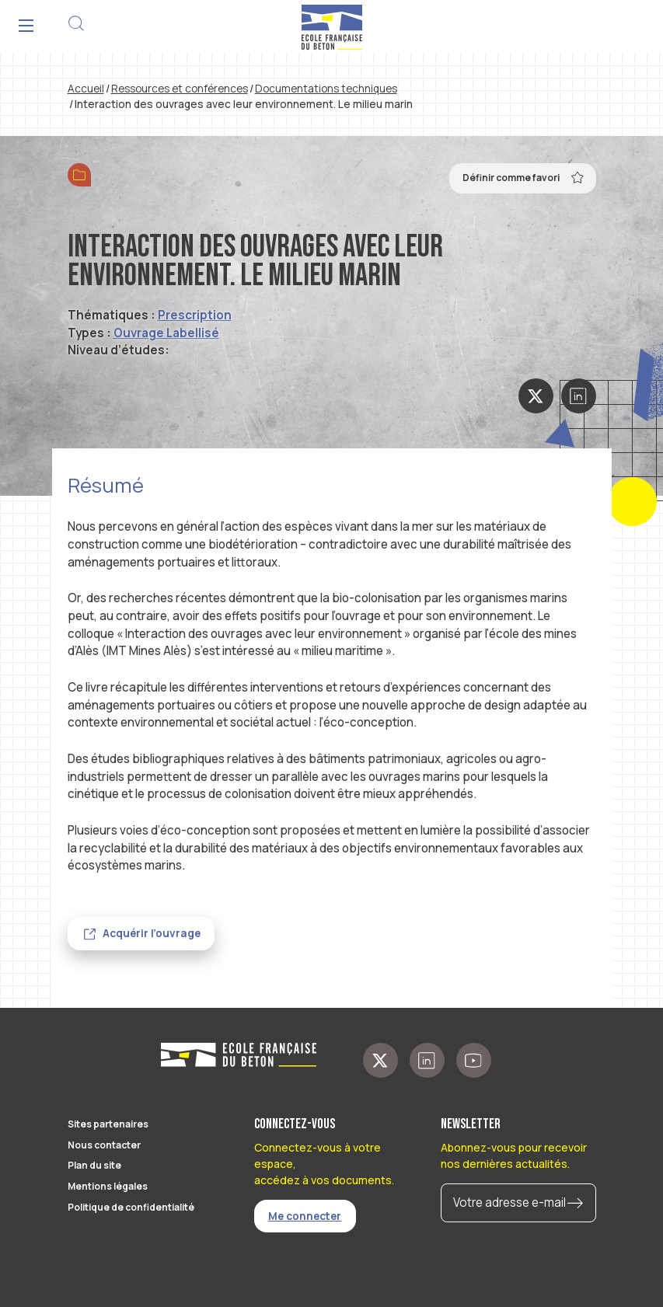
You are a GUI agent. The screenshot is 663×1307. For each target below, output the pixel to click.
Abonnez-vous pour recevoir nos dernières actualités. (514, 1155)
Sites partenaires (108, 1124)
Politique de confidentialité (131, 1207)
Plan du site (94, 1165)
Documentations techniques (326, 89)
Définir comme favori (523, 177)
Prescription (195, 315)
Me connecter (304, 1216)
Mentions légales (108, 1186)
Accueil (86, 89)
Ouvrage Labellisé (166, 333)
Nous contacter (104, 1145)
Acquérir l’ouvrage (152, 933)
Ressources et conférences (179, 89)
